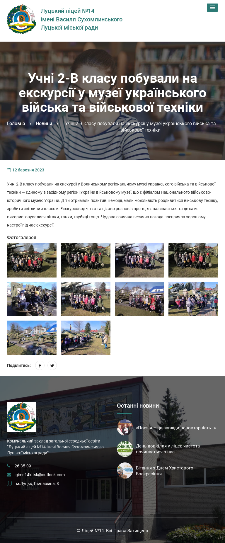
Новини (44, 123)
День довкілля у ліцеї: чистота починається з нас (168, 449)
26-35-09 (23, 466)
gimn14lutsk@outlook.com (40, 474)
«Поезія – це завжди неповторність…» (176, 427)
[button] (212, 8)
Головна (16, 123)
